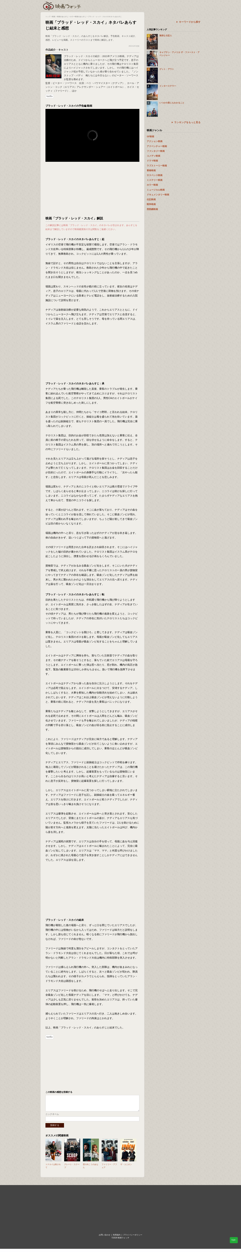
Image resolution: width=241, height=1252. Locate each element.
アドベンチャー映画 (157, 146)
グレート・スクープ (72, 1169)
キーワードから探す (190, 22)
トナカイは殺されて (53, 1169)
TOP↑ (233, 1240)
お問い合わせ (104, 1238)
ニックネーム (52, 1117)
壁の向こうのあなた (90, 1169)
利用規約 (116, 1238)
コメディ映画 (153, 156)
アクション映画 (154, 141)
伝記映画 (151, 199)
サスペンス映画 (154, 175)
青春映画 (151, 170)
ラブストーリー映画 (157, 165)
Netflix (49, 96)
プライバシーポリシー (132, 1238)
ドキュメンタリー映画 (158, 194)
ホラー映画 (152, 185)
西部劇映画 (152, 209)
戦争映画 (151, 204)
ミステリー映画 (154, 180)
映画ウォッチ (62, 5)
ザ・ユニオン (126, 1167)
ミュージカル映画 (156, 190)
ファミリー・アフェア (109, 1169)
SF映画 (150, 136)
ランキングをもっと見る (187, 122)
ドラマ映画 (152, 160)
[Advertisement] (92, 189)
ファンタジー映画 (156, 151)
